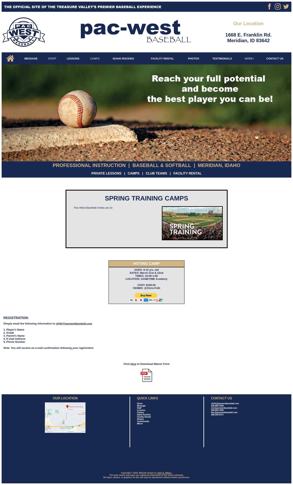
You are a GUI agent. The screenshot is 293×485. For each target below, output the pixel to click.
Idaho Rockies (144, 415)
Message (141, 406)
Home (140, 403)
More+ (140, 423)
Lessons (141, 410)
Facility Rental (144, 417)
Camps (140, 412)
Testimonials (143, 421)
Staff (139, 408)
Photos (140, 419)
